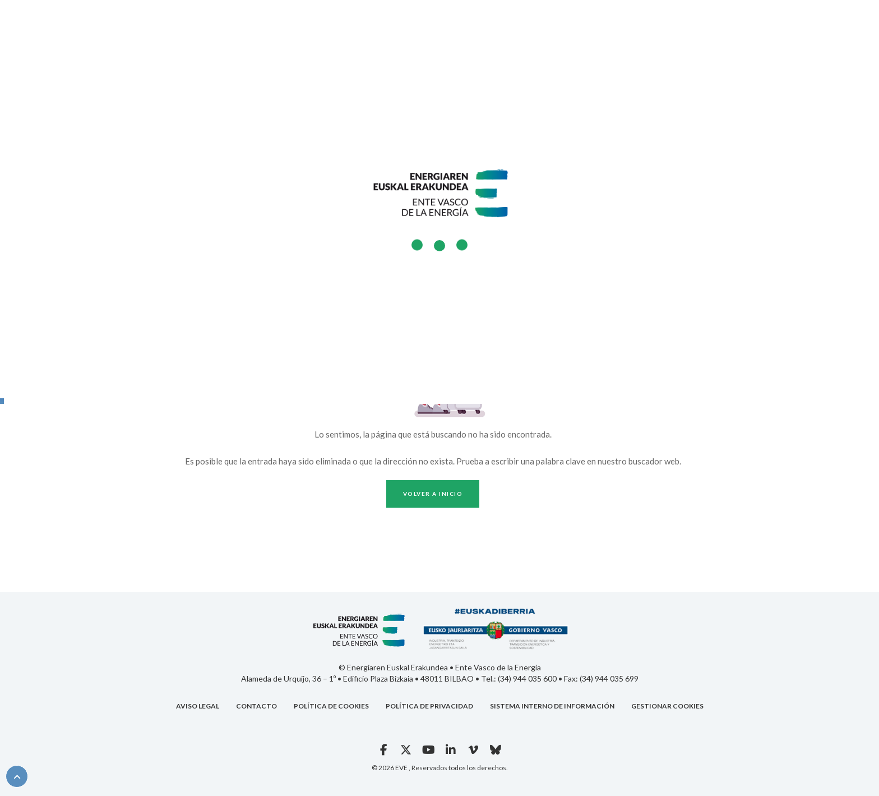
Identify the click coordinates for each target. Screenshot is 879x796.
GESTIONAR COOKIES (667, 706)
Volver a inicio (433, 493)
